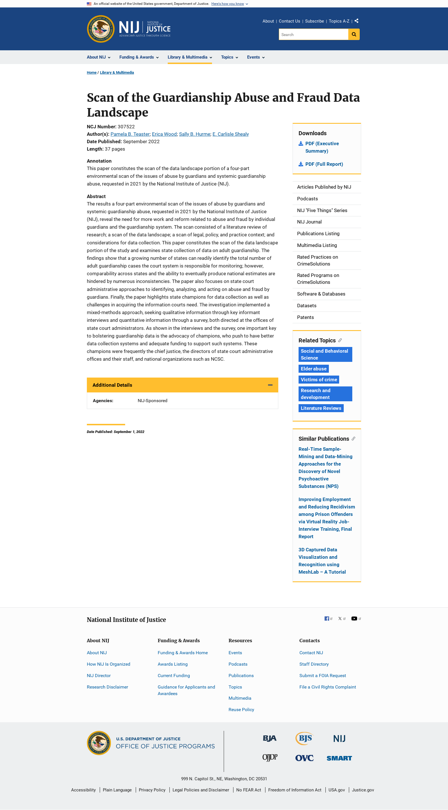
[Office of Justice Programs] (101, 29)
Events (235, 652)
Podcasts (238, 664)
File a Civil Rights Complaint (327, 687)
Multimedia (240, 698)
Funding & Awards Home (183, 652)
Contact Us (289, 21)
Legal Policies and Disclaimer (201, 790)
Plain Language (117, 790)
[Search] (313, 34)
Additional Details (112, 385)
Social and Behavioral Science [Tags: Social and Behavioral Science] (324, 354)
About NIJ (97, 652)
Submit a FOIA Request (322, 675)
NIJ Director (99, 675)
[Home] (144, 29)
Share (358, 22)
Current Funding (174, 675)
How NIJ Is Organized (108, 664)
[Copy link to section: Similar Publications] (352, 438)
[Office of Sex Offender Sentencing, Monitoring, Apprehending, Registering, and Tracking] (339, 756)
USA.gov (337, 790)
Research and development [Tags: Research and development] (316, 394)
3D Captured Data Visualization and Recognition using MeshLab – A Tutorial (322, 561)
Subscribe (314, 21)
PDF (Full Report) (324, 164)
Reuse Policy (241, 709)
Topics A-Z (339, 21)
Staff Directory (314, 664)
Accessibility (83, 790)
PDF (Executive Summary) (322, 147)
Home (92, 72)
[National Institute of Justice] (339, 736)
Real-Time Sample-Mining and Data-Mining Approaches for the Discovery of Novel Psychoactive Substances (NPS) (326, 467)
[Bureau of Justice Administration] (270, 736)
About (268, 21)
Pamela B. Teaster (130, 134)
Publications (241, 675)
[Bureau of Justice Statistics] (304, 742)
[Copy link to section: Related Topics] (339, 340)
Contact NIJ (311, 652)
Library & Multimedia (117, 72)
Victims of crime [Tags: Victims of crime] (319, 379)
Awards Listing (173, 664)
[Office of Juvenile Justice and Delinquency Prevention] (270, 759)
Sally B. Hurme (194, 134)
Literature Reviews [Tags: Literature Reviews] (321, 408)
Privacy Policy (152, 790)
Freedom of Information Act (294, 790)
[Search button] (354, 34)
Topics (235, 687)
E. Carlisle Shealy (231, 134)
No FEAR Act (248, 790)
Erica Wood (164, 134)
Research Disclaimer (107, 687)
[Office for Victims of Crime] (304, 758)
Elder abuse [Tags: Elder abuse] (314, 369)
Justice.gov (363, 790)
